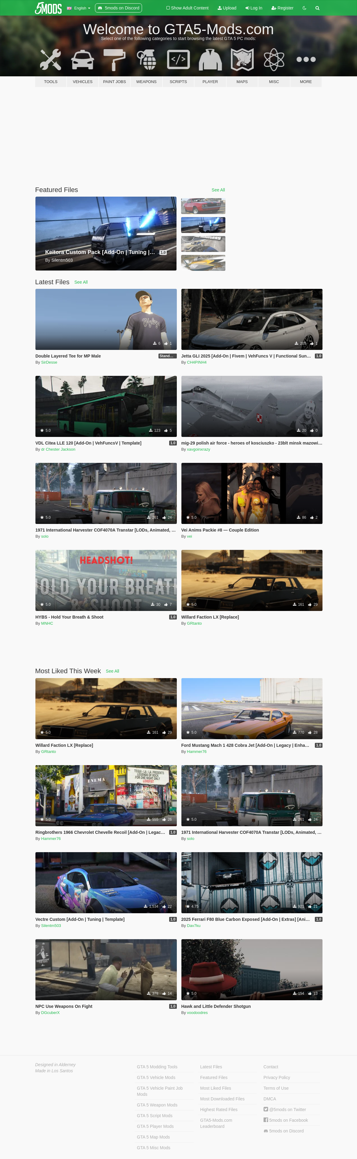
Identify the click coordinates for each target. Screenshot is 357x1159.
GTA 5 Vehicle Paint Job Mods (160, 1091)
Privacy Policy (277, 1077)
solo (45, 536)
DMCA (270, 1098)
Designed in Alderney (55, 1064)
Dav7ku (193, 925)
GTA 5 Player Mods (155, 1126)
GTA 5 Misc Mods (153, 1147)
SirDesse (49, 362)
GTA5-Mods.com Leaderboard (216, 1123)
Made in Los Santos (54, 1070)
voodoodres (197, 1012)
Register (282, 7)
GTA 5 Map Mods (153, 1137)
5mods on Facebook (286, 1120)
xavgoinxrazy (198, 449)
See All (218, 189)
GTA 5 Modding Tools (157, 1066)
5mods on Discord (284, 1131)
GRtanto (194, 623)
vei (189, 536)
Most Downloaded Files (222, 1098)
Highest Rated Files (219, 1109)
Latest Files (211, 1066)
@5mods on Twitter (285, 1109)
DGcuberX (50, 1012)
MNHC (47, 623)
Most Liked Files (215, 1088)
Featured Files (214, 1077)
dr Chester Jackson (58, 449)
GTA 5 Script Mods (154, 1115)
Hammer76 (196, 751)
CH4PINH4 (196, 362)
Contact (271, 1066)
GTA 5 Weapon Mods (157, 1105)
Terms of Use (276, 1088)
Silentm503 (51, 925)
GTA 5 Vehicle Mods (156, 1077)
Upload (227, 7)
